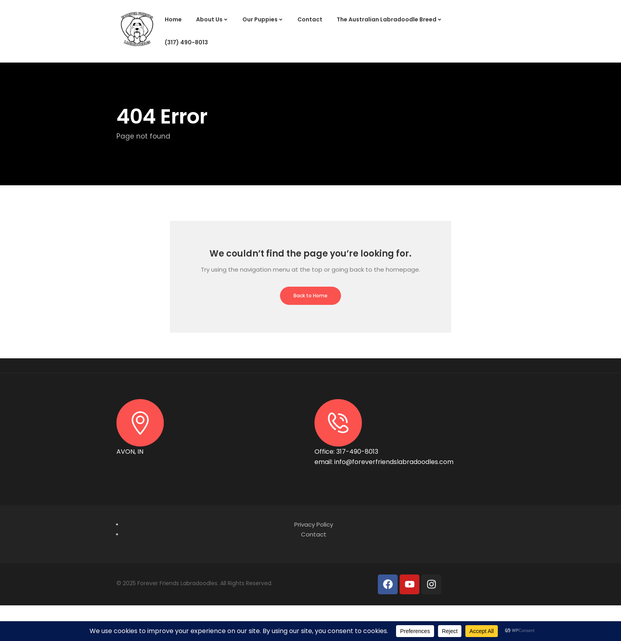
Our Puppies (260, 19)
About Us (209, 19)
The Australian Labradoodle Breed (386, 19)
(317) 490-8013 (186, 42)
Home (173, 19)
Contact (309, 19)
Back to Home (310, 295)
